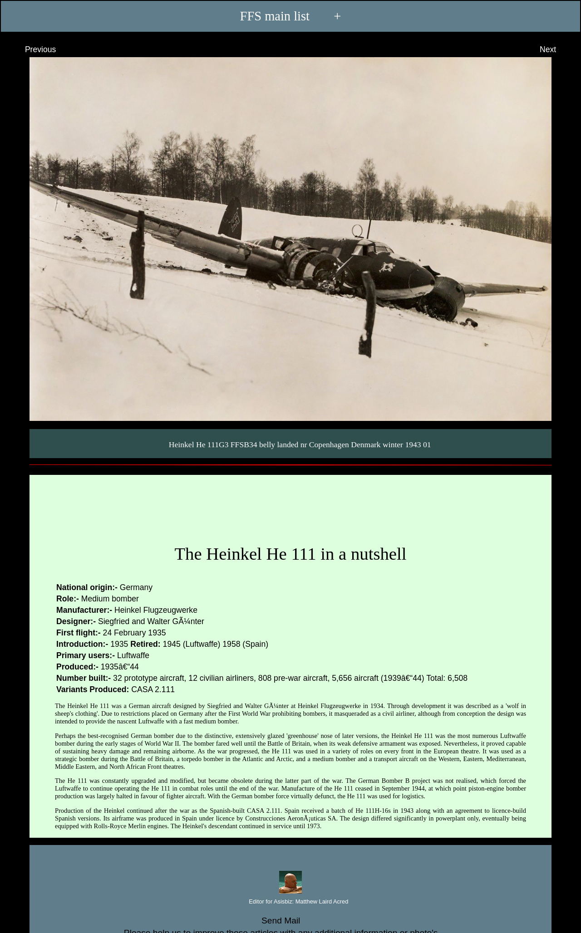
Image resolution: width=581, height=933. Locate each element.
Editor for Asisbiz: (291, 902)
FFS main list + (290, 16)
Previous (32, 49)
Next (556, 49)
